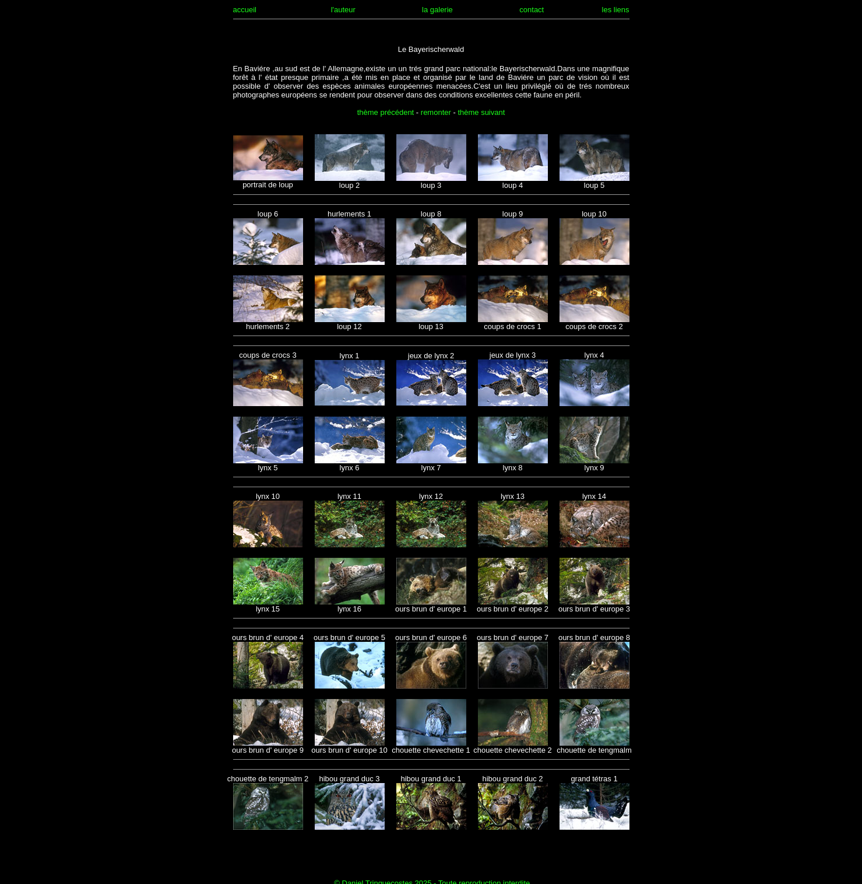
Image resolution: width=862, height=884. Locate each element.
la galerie (437, 9)
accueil (244, 9)
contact (531, 9)
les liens (615, 9)
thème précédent (385, 112)
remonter (436, 112)
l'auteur (343, 9)
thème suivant (481, 112)
